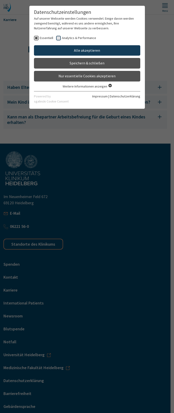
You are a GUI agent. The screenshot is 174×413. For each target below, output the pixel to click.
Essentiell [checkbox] (46, 38)
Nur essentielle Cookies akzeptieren (87, 76)
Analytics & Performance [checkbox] (79, 38)
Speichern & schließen (87, 63)
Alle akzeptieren (87, 50)
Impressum (100, 96)
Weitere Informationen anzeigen (87, 86)
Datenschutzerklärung (125, 96)
